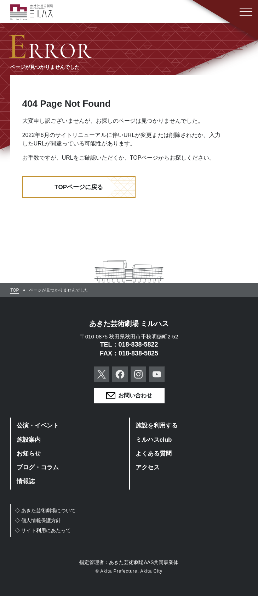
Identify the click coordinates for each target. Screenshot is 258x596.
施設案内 (29, 439)
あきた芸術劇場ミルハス (31, 12)
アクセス (148, 467)
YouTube (157, 374)
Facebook (120, 374)
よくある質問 (154, 453)
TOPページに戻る (79, 187)
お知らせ (29, 453)
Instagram (138, 374)
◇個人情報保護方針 (38, 520)
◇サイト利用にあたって (43, 530)
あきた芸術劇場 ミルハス (129, 323)
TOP (14, 290)
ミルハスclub (154, 439)
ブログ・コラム (38, 467)
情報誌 (26, 481)
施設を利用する (157, 425)
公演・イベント (38, 425)
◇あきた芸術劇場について (45, 510)
